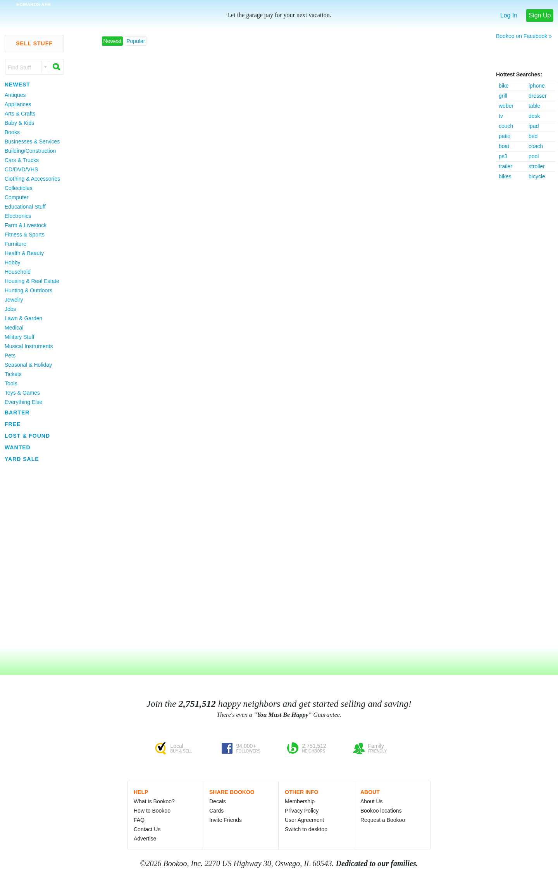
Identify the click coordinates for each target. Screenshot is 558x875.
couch (506, 126)
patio (504, 136)
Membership (300, 801)
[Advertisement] (527, 297)
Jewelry (14, 300)
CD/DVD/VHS (21, 169)
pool (534, 156)
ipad (534, 126)
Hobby (12, 262)
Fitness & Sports (25, 234)
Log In (508, 15)
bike (504, 86)
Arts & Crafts (20, 113)
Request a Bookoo (382, 820)
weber (506, 106)
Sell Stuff (34, 43)
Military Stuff (19, 337)
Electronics (18, 216)
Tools (11, 383)
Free (13, 424)
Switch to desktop (306, 829)
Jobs (10, 309)
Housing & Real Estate (32, 281)
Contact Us (147, 829)
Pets (10, 355)
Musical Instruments (29, 346)
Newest (17, 84)
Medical (14, 327)
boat (504, 146)
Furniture (15, 244)
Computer (16, 197)
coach (536, 146)
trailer (505, 166)
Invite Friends (225, 820)
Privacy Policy (302, 811)
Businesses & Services (32, 141)
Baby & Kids (19, 123)
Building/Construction (30, 151)
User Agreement (304, 820)
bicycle (537, 176)
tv (501, 116)
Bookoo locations (381, 811)
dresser (538, 96)
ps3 (503, 156)
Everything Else (23, 402)
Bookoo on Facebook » (524, 36)
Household (18, 272)
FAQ (139, 820)
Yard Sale (22, 459)
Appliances (18, 104)
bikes (505, 176)
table (534, 106)
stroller (537, 166)
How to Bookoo (152, 811)
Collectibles (19, 188)
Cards (216, 811)
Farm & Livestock (25, 225)
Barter (17, 412)
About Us (371, 801)
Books (12, 132)
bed (533, 136)
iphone (537, 86)
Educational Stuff (25, 207)
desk (534, 116)
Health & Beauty (24, 253)
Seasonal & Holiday (28, 365)
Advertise (145, 838)
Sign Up (540, 15)
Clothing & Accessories (32, 179)
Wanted (18, 447)
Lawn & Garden (23, 318)
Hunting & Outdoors (28, 290)
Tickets (13, 374)
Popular (135, 41)
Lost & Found (27, 436)
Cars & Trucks (22, 160)
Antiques (15, 95)
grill (503, 96)
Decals (217, 801)
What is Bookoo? (154, 801)
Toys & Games (22, 393)
